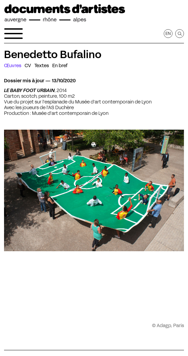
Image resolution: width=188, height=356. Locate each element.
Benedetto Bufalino (52, 54)
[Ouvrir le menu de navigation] (13, 33)
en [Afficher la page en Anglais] (168, 33)
